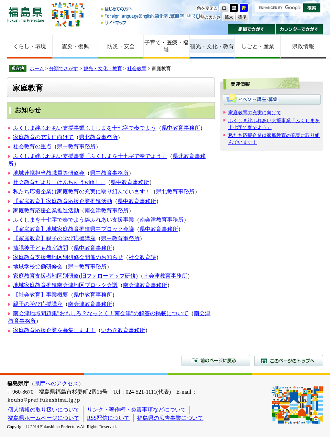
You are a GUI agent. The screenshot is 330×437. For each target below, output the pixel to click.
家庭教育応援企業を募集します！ (54, 330)
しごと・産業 (257, 46)
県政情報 (303, 46)
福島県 (26, 14)
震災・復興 (75, 46)
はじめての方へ (152, 9)
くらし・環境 (29, 46)
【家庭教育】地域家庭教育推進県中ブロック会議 (73, 229)
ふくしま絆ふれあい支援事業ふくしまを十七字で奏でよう (84, 128)
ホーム (37, 68)
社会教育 (136, 68)
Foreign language (152, 16)
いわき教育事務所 (123, 330)
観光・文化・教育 (212, 46)
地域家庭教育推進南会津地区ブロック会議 (65, 285)
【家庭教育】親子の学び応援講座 (54, 238)
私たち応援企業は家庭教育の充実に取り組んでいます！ (82, 191)
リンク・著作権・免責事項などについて (136, 410)
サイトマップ (152, 22)
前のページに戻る (216, 360)
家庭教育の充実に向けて (43, 137)
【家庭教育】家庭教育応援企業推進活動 (62, 201)
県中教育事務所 (181, 128)
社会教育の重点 (32, 146)
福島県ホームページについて (43, 418)
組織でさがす (251, 29)
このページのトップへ (288, 360)
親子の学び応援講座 (38, 304)
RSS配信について (108, 418)
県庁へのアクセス (56, 383)
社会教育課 (142, 257)
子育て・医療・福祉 (166, 46)
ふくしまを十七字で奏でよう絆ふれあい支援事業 (73, 220)
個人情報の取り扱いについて (43, 410)
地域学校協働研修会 (38, 266)
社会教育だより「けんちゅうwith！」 (59, 182)
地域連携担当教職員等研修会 (49, 173)
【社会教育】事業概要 (40, 295)
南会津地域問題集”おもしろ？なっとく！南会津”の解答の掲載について (100, 313)
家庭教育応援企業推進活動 (46, 210)
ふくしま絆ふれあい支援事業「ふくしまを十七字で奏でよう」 (90, 156)
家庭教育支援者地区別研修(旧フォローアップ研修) (75, 276)
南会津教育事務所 (107, 210)
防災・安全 (121, 46)
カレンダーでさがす (299, 29)
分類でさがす (63, 68)
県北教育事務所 (98, 137)
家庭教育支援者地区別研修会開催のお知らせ (68, 257)
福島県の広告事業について (170, 418)
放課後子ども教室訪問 (40, 248)
